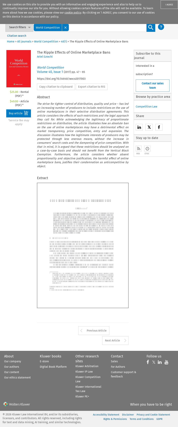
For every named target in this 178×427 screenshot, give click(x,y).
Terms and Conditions (142, 419)
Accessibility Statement (106, 414)
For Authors (118, 366)
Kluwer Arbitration (86, 366)
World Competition (46, 41)
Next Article (112, 340)
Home (10, 41)
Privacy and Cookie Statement (153, 414)
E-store (44, 361)
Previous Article (97, 330)
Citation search (16, 35)
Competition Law (146, 106)
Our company (12, 361)
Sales (114, 361)
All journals (24, 41)
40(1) (64, 41)
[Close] (65, 27)
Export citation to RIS (91, 86)
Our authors (11, 366)
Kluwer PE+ (82, 396)
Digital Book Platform (53, 366)
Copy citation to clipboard (56, 86)
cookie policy (72, 12)
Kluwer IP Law (84, 371)
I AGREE (169, 4)
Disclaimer (128, 414)
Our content (11, 372)
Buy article (18, 113)
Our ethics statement (17, 377)
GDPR (159, 419)
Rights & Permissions (115, 419)
